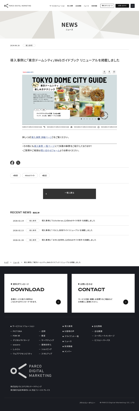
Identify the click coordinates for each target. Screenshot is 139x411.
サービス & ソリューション (23, 326)
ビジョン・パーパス (102, 340)
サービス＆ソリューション (57, 6)
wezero (16, 344)
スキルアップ (46, 353)
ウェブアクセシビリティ (22, 353)
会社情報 (78, 6)
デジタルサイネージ (21, 340)
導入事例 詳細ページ (41, 137)
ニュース (86, 6)
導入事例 (70, 6)
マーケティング (47, 340)
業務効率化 (46, 344)
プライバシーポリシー (87, 402)
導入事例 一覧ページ (44, 146)
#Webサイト (30, 175)
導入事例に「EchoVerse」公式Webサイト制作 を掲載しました (68, 220)
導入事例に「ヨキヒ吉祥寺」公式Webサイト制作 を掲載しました (69, 239)
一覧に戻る (69, 194)
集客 (43, 335)
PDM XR (16, 335)
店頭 (43, 331)
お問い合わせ (122, 6)
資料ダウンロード (107, 6)
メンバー (68, 351)
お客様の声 (69, 331)
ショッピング (46, 349)
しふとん (16, 349)
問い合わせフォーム (50, 150)
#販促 (44, 175)
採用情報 (94, 6)
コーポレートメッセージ (104, 335)
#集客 (15, 175)
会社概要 (98, 331)
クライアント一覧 (71, 336)
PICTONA (17, 331)
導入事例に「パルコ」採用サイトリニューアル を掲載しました (67, 230)
